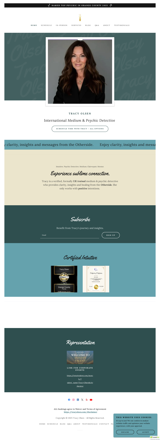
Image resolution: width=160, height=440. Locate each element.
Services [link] (76, 25)
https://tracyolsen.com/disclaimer (80, 412)
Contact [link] (104, 424)
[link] (80, 17)
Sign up (110, 235)
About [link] (106, 25)
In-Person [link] (62, 25)
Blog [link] (88, 25)
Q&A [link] (97, 25)
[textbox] (69, 235)
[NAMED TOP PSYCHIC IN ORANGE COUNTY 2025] (80, 5)
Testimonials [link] (122, 25)
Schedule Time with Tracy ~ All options (80, 129)
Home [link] (34, 25)
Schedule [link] (46, 25)
